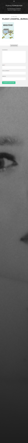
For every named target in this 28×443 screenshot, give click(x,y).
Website (4, 76)
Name (3, 65)
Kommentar (4, 49)
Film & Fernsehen (14, 6)
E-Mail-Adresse (6, 70)
